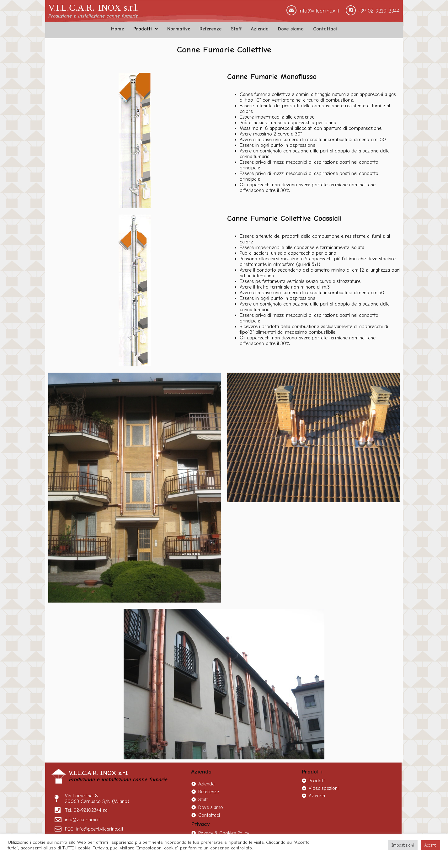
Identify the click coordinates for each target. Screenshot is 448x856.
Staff (236, 29)
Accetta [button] (430, 845)
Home (117, 29)
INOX (109, 8)
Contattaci (325, 29)
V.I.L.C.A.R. (71, 8)
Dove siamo (291, 29)
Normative (178, 29)
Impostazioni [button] (403, 845)
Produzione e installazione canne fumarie (93, 16)
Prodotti (145, 29)
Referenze (210, 29)
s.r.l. (131, 8)
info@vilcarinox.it (318, 11)
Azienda (260, 29)
